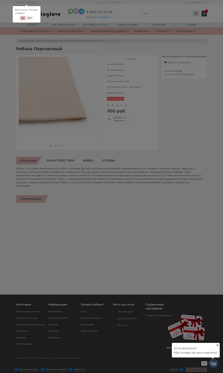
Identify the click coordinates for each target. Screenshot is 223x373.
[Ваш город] (217, 345)
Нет (30, 18)
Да (22, 18)
